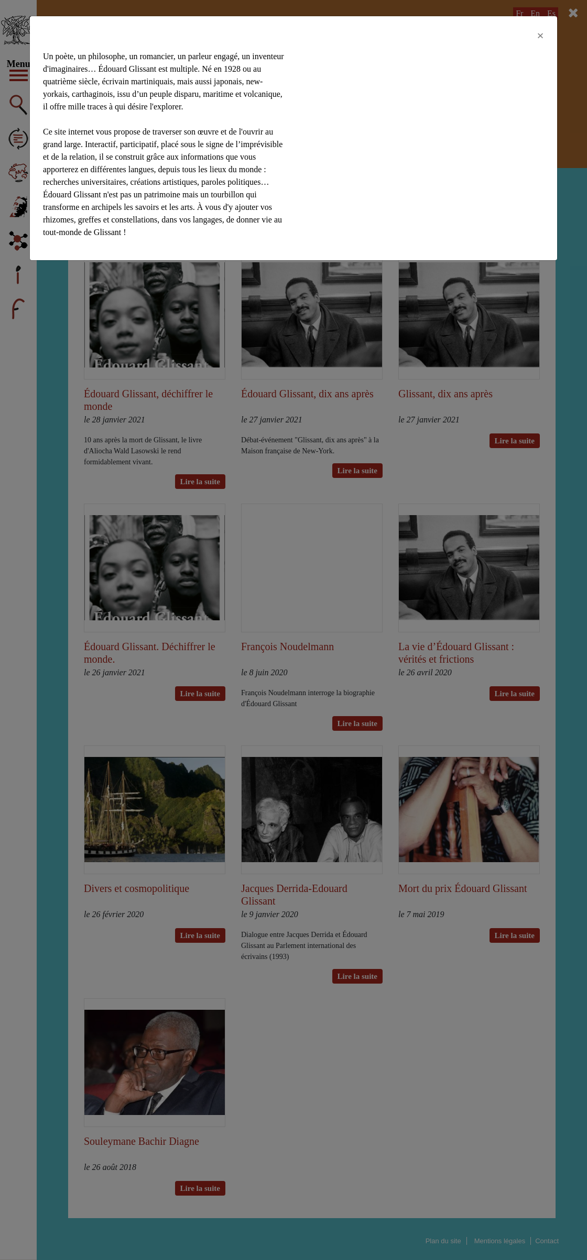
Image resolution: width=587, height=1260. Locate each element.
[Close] (540, 35)
